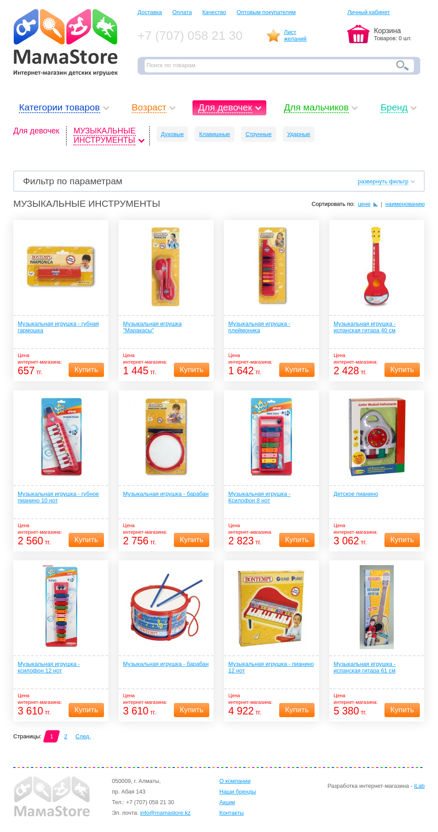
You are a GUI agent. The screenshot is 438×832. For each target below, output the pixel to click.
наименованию (405, 204)
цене (364, 204)
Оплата (182, 12)
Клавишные (214, 134)
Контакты (231, 812)
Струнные (259, 134)
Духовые (172, 134)
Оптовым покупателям (266, 12)
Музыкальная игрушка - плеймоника (259, 327)
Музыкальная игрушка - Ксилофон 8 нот (259, 497)
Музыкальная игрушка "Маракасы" (152, 327)
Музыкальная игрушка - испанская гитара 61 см (365, 667)
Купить (86, 369)
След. (83, 736)
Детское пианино (356, 493)
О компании (235, 781)
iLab (419, 786)
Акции (227, 802)
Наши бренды (237, 791)
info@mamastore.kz (165, 812)
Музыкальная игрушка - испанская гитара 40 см (365, 327)
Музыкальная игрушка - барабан (166, 493)
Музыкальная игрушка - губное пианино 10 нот (58, 497)
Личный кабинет (368, 12)
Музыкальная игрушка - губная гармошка (58, 327)
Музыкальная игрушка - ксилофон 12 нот (49, 667)
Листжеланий (295, 35)
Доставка (150, 12)
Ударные (298, 134)
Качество (214, 12)
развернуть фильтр (383, 181)
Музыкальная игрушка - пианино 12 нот (271, 667)
